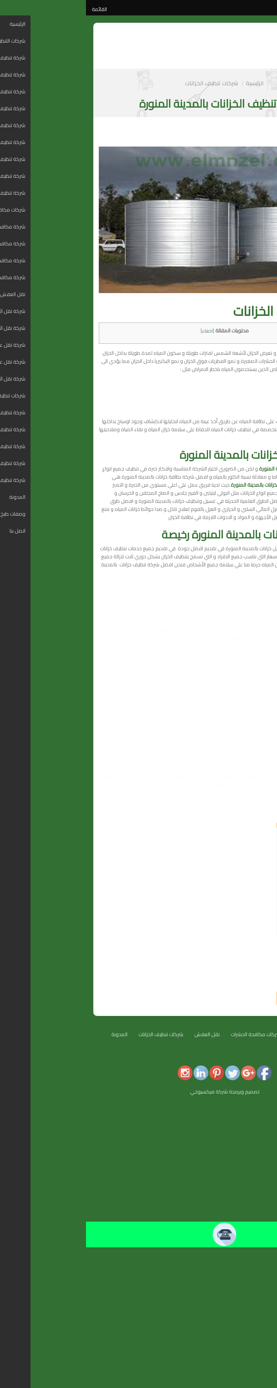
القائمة (13, 9)
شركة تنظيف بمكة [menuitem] (250, 1143)
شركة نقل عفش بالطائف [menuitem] (243, 1283)
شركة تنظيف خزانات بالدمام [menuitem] (242, 1334)
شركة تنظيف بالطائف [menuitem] (248, 1173)
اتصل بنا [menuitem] (262, 1364)
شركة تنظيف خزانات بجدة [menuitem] (244, 1327)
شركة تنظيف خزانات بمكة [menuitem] (243, 1319)
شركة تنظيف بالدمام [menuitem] (248, 1165)
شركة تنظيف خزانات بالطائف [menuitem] (241, 1341)
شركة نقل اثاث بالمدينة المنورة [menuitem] (237, 1261)
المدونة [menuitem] (261, 1349)
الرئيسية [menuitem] (262, 1114)
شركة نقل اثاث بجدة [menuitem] (249, 1268)
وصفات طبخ (251, 1056)
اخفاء (121, 331)
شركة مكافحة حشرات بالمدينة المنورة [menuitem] (230, 1217)
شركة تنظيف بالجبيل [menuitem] (249, 1195)
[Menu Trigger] (267, 1108)
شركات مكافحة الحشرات (170, 1034)
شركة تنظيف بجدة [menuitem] (250, 1151)
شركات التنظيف (221, 1034)
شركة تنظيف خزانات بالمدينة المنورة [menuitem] (233, 1312)
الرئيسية (169, 83)
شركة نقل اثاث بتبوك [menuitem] (248, 1290)
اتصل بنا (220, 1056)
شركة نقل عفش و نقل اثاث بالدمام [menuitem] (233, 1275)
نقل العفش (121, 1034)
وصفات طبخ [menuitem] (257, 1356)
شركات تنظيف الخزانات (125, 83)
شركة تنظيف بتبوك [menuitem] (250, 1180)
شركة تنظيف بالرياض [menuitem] (248, 1158)
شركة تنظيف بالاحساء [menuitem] (247, 1187)
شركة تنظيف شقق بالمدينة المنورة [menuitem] (232, 1136)
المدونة (33, 1034)
